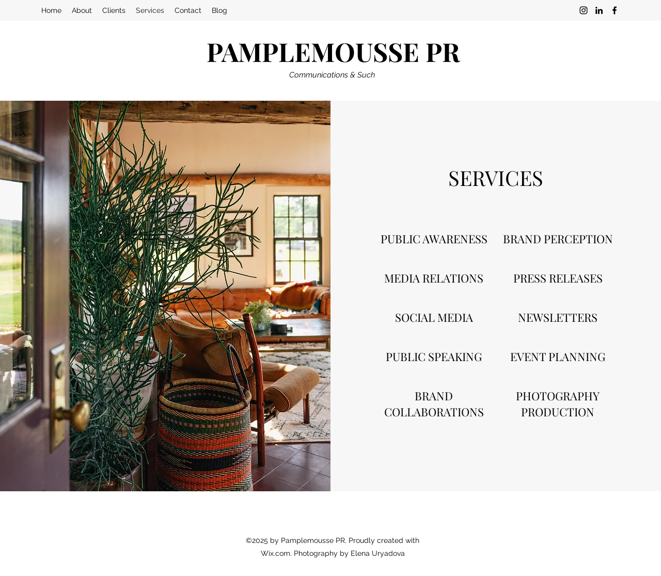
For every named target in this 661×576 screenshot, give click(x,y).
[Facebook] (614, 10)
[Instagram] (583, 10)
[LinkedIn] (599, 10)
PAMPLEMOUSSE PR (333, 51)
